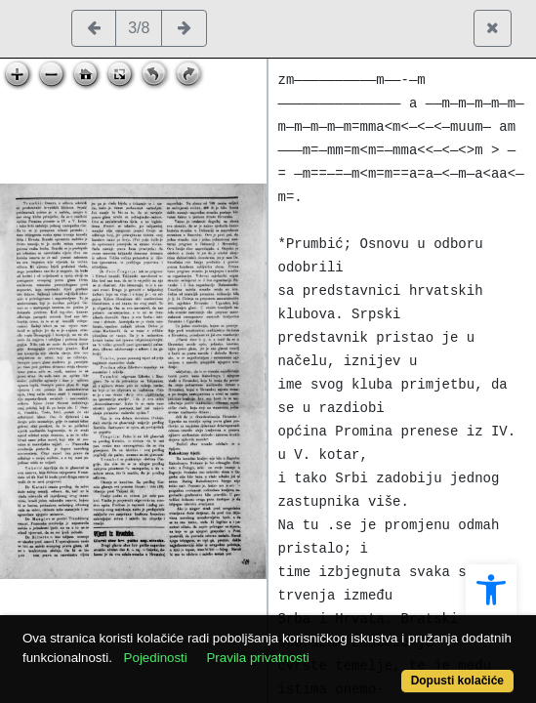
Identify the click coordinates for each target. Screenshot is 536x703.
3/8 (138, 28)
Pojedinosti (155, 657)
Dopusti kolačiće (457, 680)
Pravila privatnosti (257, 657)
